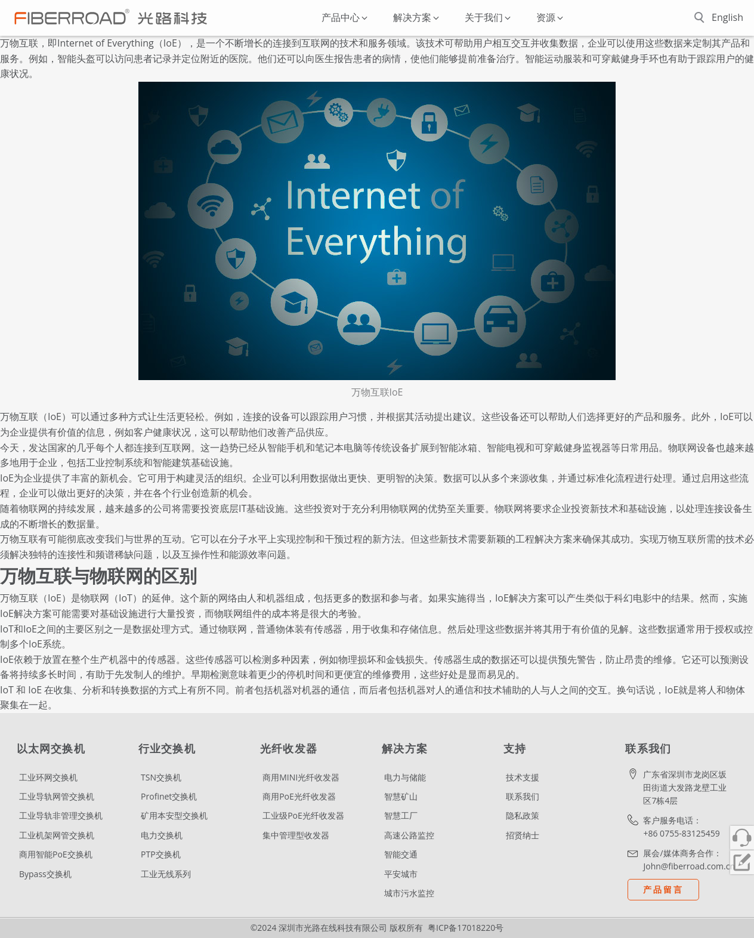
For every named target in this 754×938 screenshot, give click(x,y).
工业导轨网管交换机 (56, 796)
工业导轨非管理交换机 (61, 815)
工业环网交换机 (48, 777)
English (727, 17)
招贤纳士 (522, 835)
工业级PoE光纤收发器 (303, 815)
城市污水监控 (409, 893)
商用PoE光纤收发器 (299, 796)
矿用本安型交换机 (174, 815)
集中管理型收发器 (295, 835)
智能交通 (401, 854)
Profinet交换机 (169, 796)
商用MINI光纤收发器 (300, 777)
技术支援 (522, 777)
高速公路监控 (409, 835)
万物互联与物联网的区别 (98, 576)
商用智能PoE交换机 (55, 854)
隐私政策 (522, 815)
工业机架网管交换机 (56, 835)
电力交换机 (162, 835)
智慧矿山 (401, 796)
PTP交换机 (161, 854)
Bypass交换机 (45, 874)
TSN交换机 (161, 777)
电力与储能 (405, 777)
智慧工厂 (401, 815)
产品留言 (663, 889)
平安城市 (401, 874)
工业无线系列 (166, 874)
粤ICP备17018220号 (465, 927)
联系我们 (522, 796)
